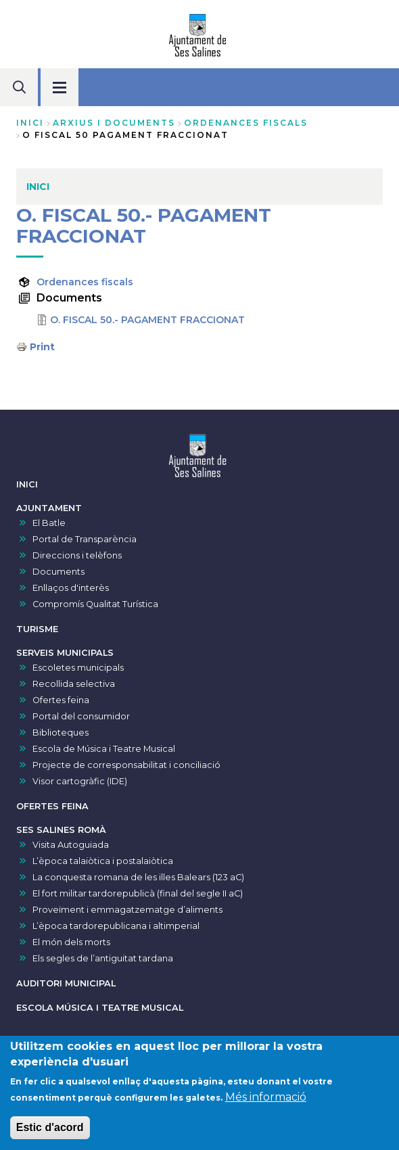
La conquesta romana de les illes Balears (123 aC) (138, 877)
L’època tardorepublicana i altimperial (116, 926)
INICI (27, 484)
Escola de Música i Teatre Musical (103, 749)
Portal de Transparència (84, 539)
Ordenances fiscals (85, 282)
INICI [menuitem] (37, 187)
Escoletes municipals (78, 668)
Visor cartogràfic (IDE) (79, 781)
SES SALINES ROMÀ (61, 830)
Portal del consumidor (81, 716)
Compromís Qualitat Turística (95, 604)
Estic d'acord (50, 1132)
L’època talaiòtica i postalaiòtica (102, 861)
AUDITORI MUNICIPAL (66, 983)
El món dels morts (71, 942)
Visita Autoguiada (70, 845)
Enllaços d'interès (70, 588)
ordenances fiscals (246, 123)
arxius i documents (114, 123)
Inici (30, 123)
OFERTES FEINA (52, 806)
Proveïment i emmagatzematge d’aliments (127, 910)
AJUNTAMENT (49, 508)
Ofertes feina (60, 700)
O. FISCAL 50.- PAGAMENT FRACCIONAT (147, 320)
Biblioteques (60, 732)
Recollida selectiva (73, 684)
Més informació (265, 1101)
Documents (58, 572)
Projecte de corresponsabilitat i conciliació (126, 765)
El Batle (49, 523)
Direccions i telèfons (77, 555)
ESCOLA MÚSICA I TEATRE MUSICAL (99, 1008)
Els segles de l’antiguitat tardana (102, 958)
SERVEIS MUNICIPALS (65, 653)
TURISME (37, 629)
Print (42, 347)
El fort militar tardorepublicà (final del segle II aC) (137, 893)
